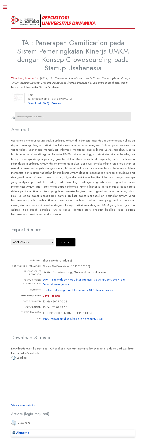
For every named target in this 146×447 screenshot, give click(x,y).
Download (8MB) (38, 103)
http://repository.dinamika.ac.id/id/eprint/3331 (73, 319)
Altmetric (21, 432)
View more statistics (23, 405)
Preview (56, 103)
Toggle (7, 7)
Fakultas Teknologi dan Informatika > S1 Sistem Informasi (78, 290)
